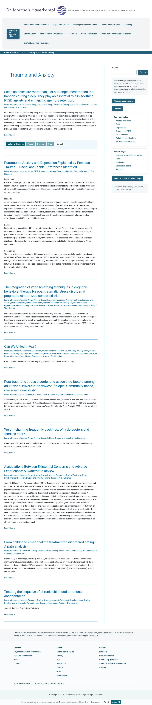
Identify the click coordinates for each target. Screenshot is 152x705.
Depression (121, 128)
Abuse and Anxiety (29, 550)
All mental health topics (126, 141)
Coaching (124, 24)
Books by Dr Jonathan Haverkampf (110, 34)
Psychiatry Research (78, 303)
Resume (40, 144)
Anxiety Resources (57, 300)
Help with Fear (77, 353)
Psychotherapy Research (14, 305)
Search (115, 67)
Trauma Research (81, 171)
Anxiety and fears (123, 121)
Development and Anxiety (15, 603)
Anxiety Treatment (73, 300)
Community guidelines (109, 659)
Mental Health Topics (108, 24)
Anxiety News (68, 104)
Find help (120, 162)
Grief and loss (122, 135)
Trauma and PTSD (123, 131)
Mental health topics (65, 652)
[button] (13, 34)
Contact (117, 109)
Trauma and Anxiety (64, 171)
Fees (118, 159)
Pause (30, 144)
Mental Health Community (51, 33)
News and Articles (85, 34)
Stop (50, 144)
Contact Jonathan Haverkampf (37, 43)
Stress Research (55, 305)
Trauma (59, 667)
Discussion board (123, 166)
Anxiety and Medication (31, 351)
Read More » (9, 135)
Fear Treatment (63, 353)
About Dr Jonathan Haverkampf (127, 178)
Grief (58, 671)
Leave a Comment (12, 104)
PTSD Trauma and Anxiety (45, 171)
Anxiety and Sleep (28, 104)
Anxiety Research (82, 104)
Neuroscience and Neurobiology (17, 356)
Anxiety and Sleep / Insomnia (49, 104)
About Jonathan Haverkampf (36, 24)
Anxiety (59, 656)
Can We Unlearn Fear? (20, 346)
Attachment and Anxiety (48, 550)
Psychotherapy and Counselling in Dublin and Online (73, 24)
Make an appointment (123, 101)
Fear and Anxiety (18, 303)
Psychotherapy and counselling (129, 155)
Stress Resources (69, 305)
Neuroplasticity (90, 353)
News (39, 303)
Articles (119, 169)
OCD (118, 124)
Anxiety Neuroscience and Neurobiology (59, 351)
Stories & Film (30, 34)
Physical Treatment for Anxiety (56, 303)
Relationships (62, 675)
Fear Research (50, 353)
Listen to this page (16, 144)
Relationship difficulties (126, 138)
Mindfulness (31, 303)
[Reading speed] (60, 144)
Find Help (70, 34)
